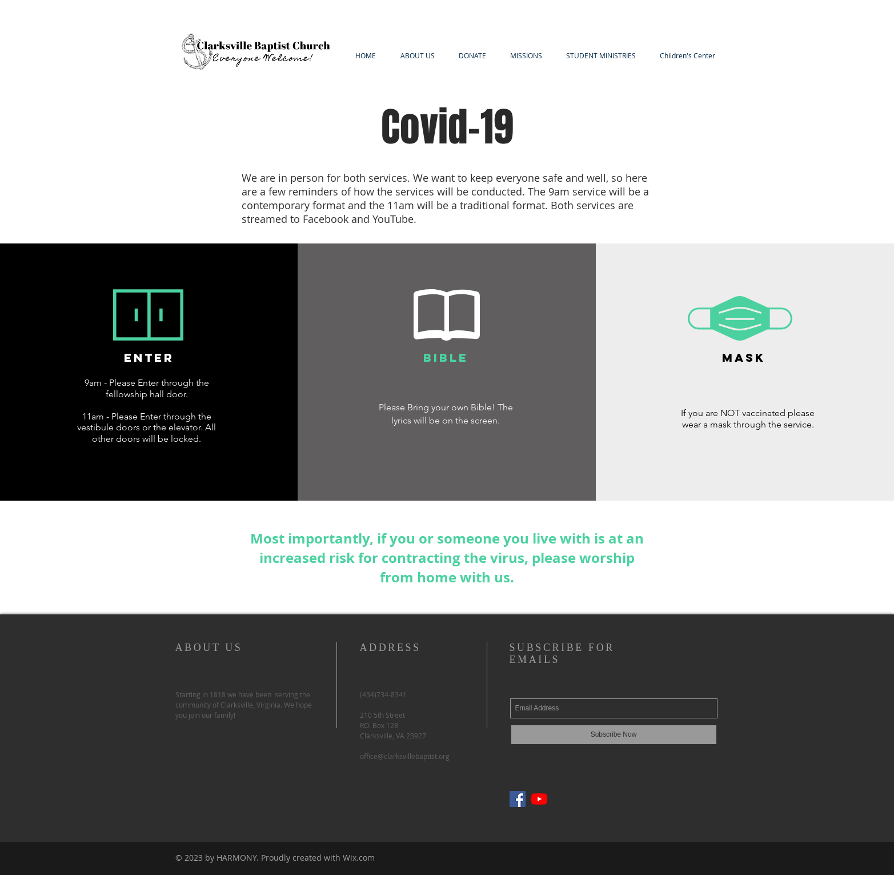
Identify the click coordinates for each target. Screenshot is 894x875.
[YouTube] (539, 799)
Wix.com (359, 857)
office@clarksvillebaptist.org (405, 756)
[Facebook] (518, 799)
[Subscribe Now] (613, 734)
